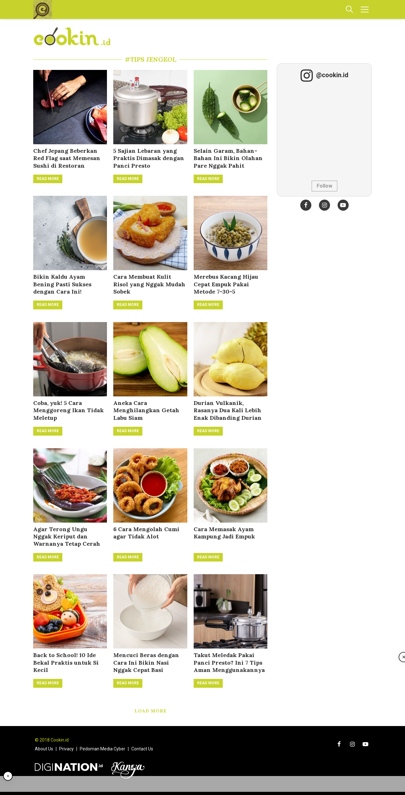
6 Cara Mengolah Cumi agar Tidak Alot (146, 532)
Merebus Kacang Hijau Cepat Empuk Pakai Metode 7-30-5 (226, 284)
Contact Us (142, 748)
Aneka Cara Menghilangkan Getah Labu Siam (146, 410)
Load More (150, 711)
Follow (324, 186)
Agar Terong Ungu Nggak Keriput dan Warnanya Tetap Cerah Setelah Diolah (66, 540)
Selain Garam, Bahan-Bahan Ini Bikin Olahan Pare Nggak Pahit (228, 158)
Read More (48, 179)
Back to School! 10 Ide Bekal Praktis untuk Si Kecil (66, 662)
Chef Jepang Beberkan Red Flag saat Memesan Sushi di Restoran (66, 158)
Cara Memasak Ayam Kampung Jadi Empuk (224, 532)
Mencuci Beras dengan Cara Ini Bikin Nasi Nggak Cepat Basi (146, 662)
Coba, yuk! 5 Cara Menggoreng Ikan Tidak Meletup (68, 410)
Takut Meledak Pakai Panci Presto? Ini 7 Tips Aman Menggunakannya (229, 662)
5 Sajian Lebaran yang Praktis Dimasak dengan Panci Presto (148, 158)
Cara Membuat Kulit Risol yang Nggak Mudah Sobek (149, 284)
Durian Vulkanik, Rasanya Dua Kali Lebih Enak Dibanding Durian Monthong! (228, 414)
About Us (44, 748)
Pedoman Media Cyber (102, 748)
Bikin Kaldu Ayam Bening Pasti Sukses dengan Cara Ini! (62, 284)
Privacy (66, 748)
